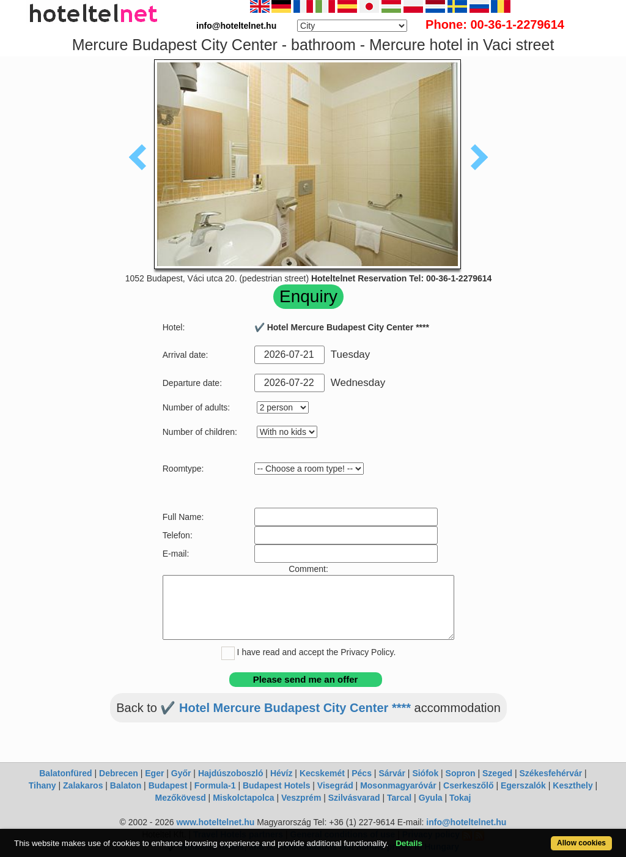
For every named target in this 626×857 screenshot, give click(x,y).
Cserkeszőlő (468, 785)
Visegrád (335, 785)
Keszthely (572, 785)
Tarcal (399, 798)
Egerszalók (523, 785)
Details (409, 843)
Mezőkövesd (180, 798)
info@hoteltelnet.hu (466, 822)
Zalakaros (83, 785)
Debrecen (118, 773)
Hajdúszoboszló (230, 773)
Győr (181, 773)
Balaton (125, 785)
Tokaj (460, 798)
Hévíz (281, 773)
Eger (154, 773)
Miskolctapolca (243, 798)
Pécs (362, 773)
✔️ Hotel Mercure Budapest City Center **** (285, 707)
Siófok (425, 773)
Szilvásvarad (354, 798)
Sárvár (391, 773)
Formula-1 (215, 785)
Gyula (431, 798)
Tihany (42, 785)
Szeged (497, 773)
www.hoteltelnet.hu (215, 822)
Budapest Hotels (276, 785)
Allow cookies (581, 843)
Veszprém (301, 798)
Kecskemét (322, 773)
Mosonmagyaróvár (398, 785)
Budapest (168, 785)
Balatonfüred (65, 773)
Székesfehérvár (550, 773)
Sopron (461, 773)
